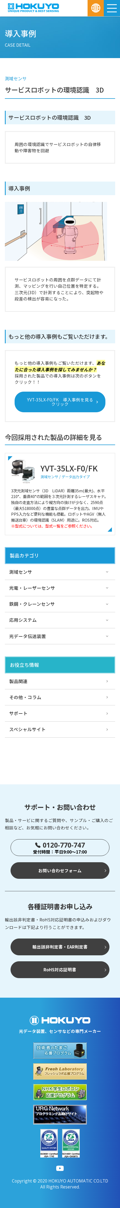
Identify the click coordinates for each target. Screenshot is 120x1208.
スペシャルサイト (27, 729)
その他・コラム (25, 697)
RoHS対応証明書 (60, 969)
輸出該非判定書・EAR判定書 (60, 947)
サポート (18, 713)
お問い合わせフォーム (60, 870)
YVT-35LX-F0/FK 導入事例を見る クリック (62, 402)
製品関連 (18, 681)
